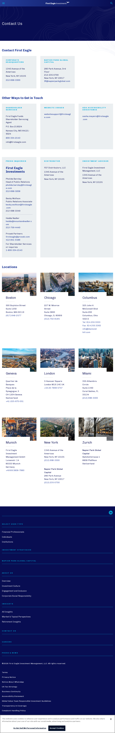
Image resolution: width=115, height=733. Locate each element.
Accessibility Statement (13, 696)
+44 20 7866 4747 (53, 388)
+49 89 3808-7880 (15, 470)
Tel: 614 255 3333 (91, 322)
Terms (5, 672)
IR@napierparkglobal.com (57, 81)
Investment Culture (11, 586)
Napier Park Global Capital (19, 561)
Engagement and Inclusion (14, 591)
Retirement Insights (11, 622)
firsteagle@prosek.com (18, 237)
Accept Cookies (57, 728)
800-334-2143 (13, 138)
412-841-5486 (13, 240)
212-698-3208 (13, 191)
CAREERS (7, 642)
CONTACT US (9, 631)
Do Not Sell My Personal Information (29, 728)
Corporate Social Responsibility (16, 596)
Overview (6, 581)
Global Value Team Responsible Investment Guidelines (26, 701)
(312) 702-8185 (52, 319)
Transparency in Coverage (14, 706)
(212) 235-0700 (52, 482)
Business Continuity (11, 691)
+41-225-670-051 (15, 401)
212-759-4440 (13, 227)
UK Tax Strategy (9, 687)
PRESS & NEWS (10, 653)
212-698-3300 (13, 80)
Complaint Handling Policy (14, 711)
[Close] (111, 719)
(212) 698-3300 (90, 398)
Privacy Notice (9, 677)
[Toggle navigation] (3, 3)
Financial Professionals (13, 532)
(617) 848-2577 (13, 315)
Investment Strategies (16, 550)
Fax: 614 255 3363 (91, 325)
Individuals (7, 537)
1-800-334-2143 (14, 250)
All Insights (7, 612)
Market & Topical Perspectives (16, 617)
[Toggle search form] (111, 3)
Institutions (7, 542)
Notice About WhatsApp (13, 682)
